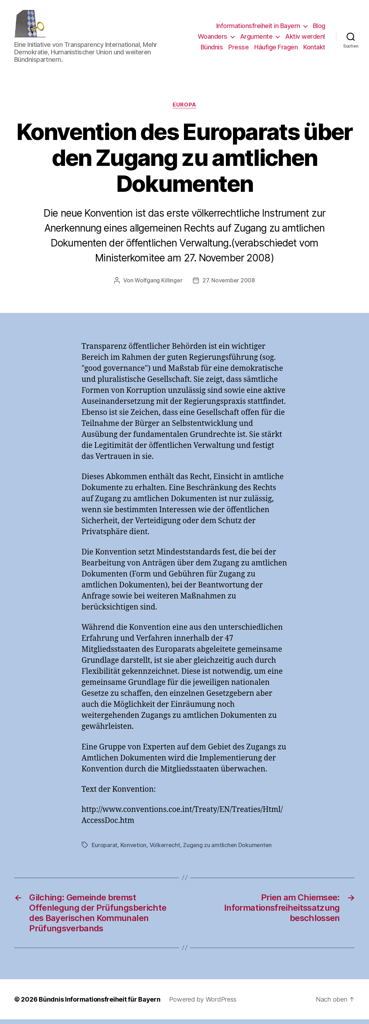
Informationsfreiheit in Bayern (258, 28)
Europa (184, 109)
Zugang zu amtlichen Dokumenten (227, 849)
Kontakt (314, 49)
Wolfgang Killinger (158, 284)
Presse (238, 49)
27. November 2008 (228, 284)
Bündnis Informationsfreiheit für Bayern (99, 1004)
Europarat (105, 849)
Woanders (212, 39)
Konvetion (133, 849)
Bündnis (212, 49)
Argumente (256, 39)
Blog (319, 28)
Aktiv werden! (305, 39)
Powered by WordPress (203, 1004)
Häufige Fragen (276, 49)
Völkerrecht (165, 849)
